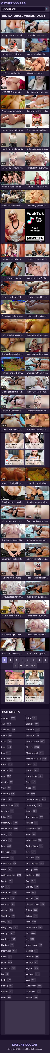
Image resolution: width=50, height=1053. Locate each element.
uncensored (34, 945)
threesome (34, 927)
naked (31, 764)
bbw (6, 759)
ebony (6, 834)
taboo (32, 910)
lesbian (32, 724)
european (8, 852)
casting (7, 782)
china (6, 799)
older (31, 811)
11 (27, 665)
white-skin (33, 991)
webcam (33, 974)
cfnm (6, 788)
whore (32, 997)
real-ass (33, 858)
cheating (8, 794)
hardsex (7, 945)
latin (31, 718)
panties (32, 823)
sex (31, 881)
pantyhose (34, 828)
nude (31, 788)
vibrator (32, 957)
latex (6, 997)
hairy (6, 922)
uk (30, 939)
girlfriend (8, 904)
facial (6, 869)
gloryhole (8, 916)
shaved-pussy (35, 904)
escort (6, 840)
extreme (7, 858)
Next (33, 665)
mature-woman (36, 759)
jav (5, 974)
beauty (7, 770)
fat (5, 887)
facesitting (8, 863)
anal (6, 724)
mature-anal (35, 753)
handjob (8, 933)
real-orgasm (35, 863)
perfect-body (34, 846)
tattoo (32, 916)
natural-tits (34, 776)
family (7, 881)
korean (7, 991)
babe (6, 747)
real (31, 852)
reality (32, 869)
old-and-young (36, 799)
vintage (32, 962)
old (30, 794)
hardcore (8, 939)
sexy (31, 893)
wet (31, 980)
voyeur (32, 968)
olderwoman (34, 817)
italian (6, 957)
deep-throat (10, 805)
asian (6, 741)
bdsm (7, 764)
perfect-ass (34, 840)
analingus (8, 730)
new (31, 782)
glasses (7, 910)
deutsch (7, 811)
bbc (6, 753)
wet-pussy (34, 986)
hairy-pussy (9, 927)
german (8, 898)
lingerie (33, 730)
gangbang (9, 893)
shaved (32, 898)
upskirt (32, 951)
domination (9, 828)
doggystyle (9, 823)
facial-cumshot (11, 875)
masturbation (35, 741)
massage (32, 735)
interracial (9, 951)
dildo (6, 817)
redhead (33, 875)
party (31, 834)
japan (6, 962)
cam (6, 776)
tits (31, 933)
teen (31, 922)
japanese (8, 968)
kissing (7, 986)
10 (21, 665)
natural (32, 770)
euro (6, 846)
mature (33, 747)
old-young (34, 805)
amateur (8, 718)
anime (6, 735)
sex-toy (32, 887)
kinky (6, 980)
